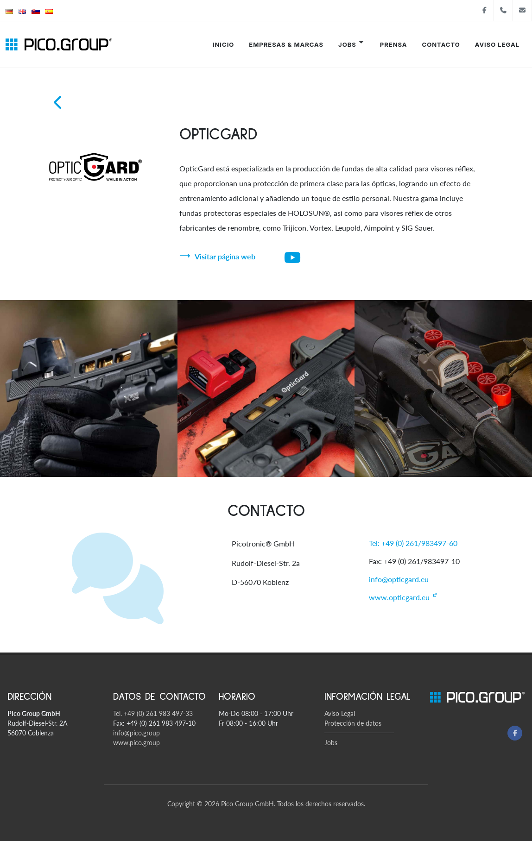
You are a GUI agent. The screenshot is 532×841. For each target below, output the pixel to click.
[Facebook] (514, 733)
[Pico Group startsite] (59, 44)
